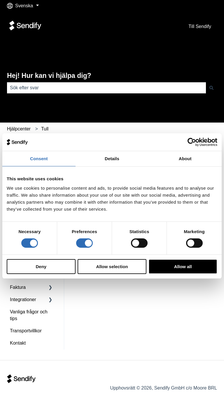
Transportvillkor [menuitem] (26, 330)
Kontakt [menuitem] (18, 343)
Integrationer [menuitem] (23, 299)
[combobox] (106, 87)
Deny (41, 266)
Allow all (183, 266)
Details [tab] (112, 158)
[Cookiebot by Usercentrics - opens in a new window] (191, 142)
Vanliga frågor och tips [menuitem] (29, 315)
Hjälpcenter (19, 128)
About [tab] (185, 158)
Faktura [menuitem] (18, 287)
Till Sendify (199, 26)
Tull (44, 128)
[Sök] (211, 87)
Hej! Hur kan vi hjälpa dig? (49, 75)
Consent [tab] (39, 158)
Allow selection (112, 266)
